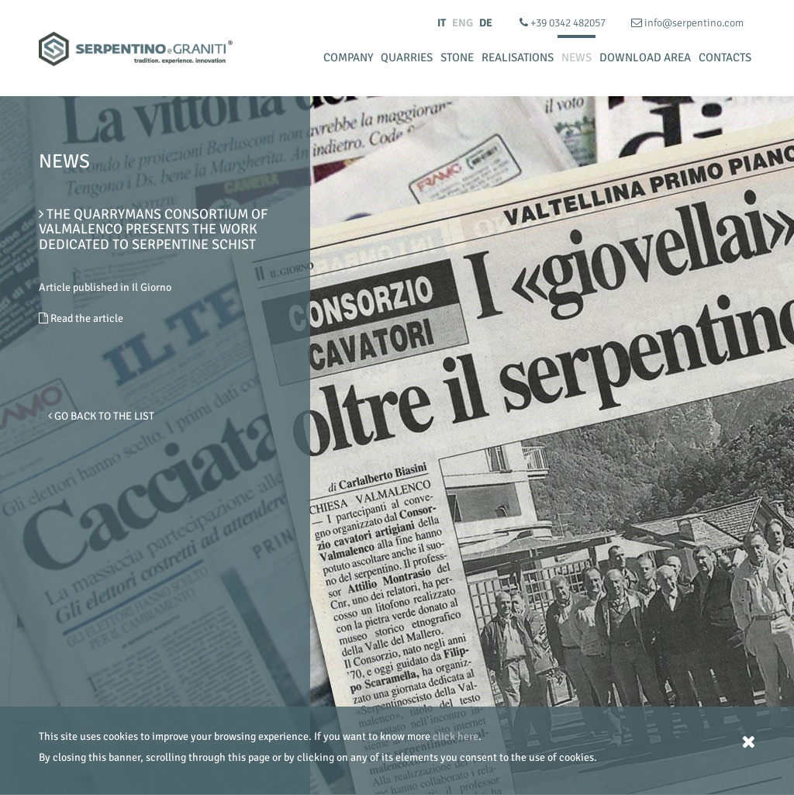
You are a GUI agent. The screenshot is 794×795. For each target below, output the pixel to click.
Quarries (407, 57)
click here (455, 736)
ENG (462, 22)
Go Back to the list (101, 416)
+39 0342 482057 (564, 22)
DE (485, 22)
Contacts (725, 57)
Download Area (645, 57)
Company (348, 57)
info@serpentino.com (687, 22)
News (576, 57)
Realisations (518, 57)
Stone (457, 57)
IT (441, 22)
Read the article (81, 318)
